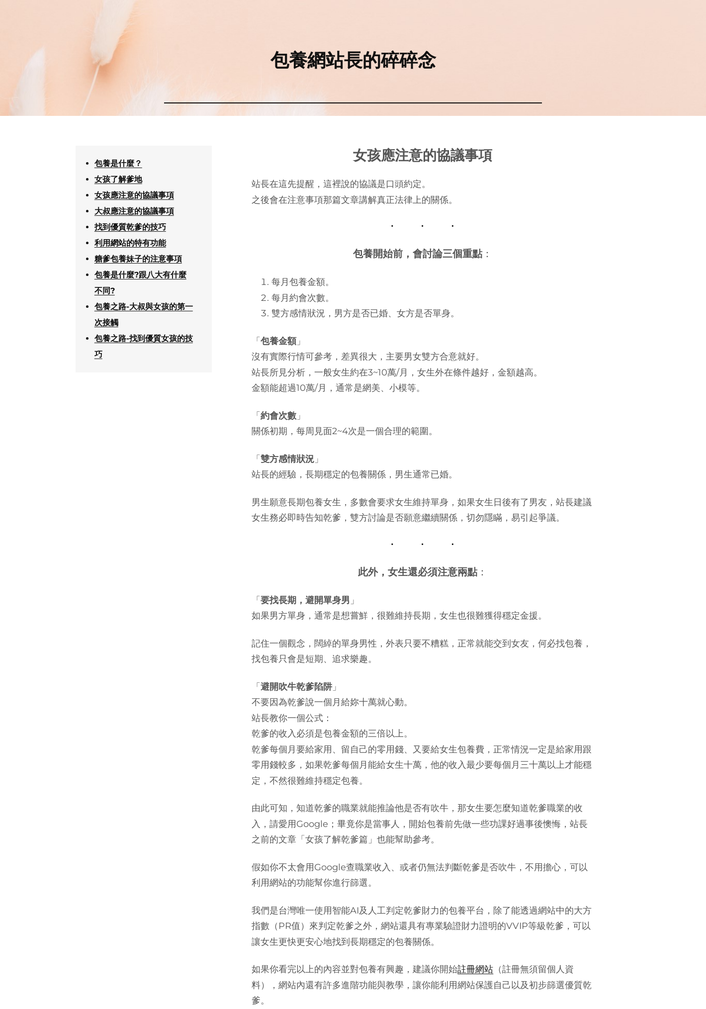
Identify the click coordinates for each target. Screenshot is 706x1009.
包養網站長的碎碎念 (353, 60)
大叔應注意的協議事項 (134, 211)
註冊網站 (475, 969)
